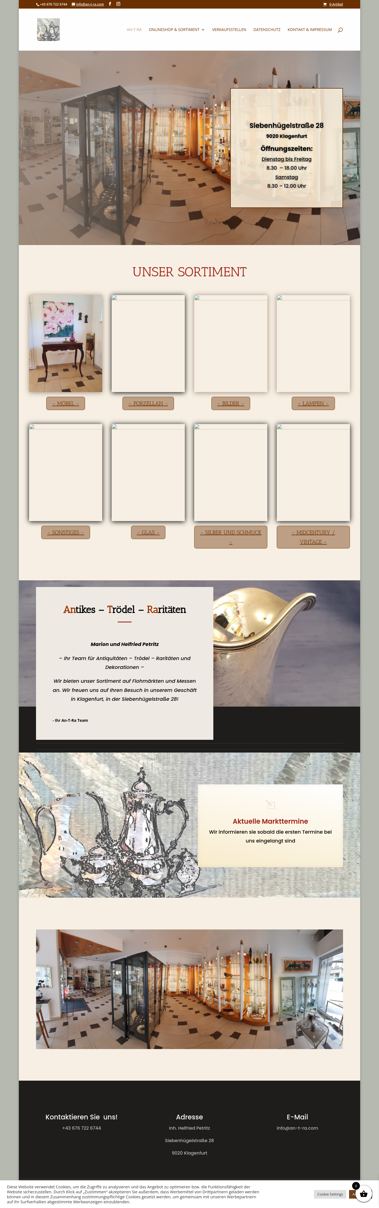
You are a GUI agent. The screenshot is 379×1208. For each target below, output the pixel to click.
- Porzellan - (148, 403)
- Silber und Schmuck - (230, 537)
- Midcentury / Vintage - (313, 537)
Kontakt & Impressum (310, 30)
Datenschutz (267, 30)
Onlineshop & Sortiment (174, 30)
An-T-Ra (134, 30)
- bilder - (230, 403)
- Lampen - (313, 403)
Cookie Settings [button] (330, 1194)
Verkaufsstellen (229, 30)
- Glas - (148, 532)
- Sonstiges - (65, 532)
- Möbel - (65, 403)
